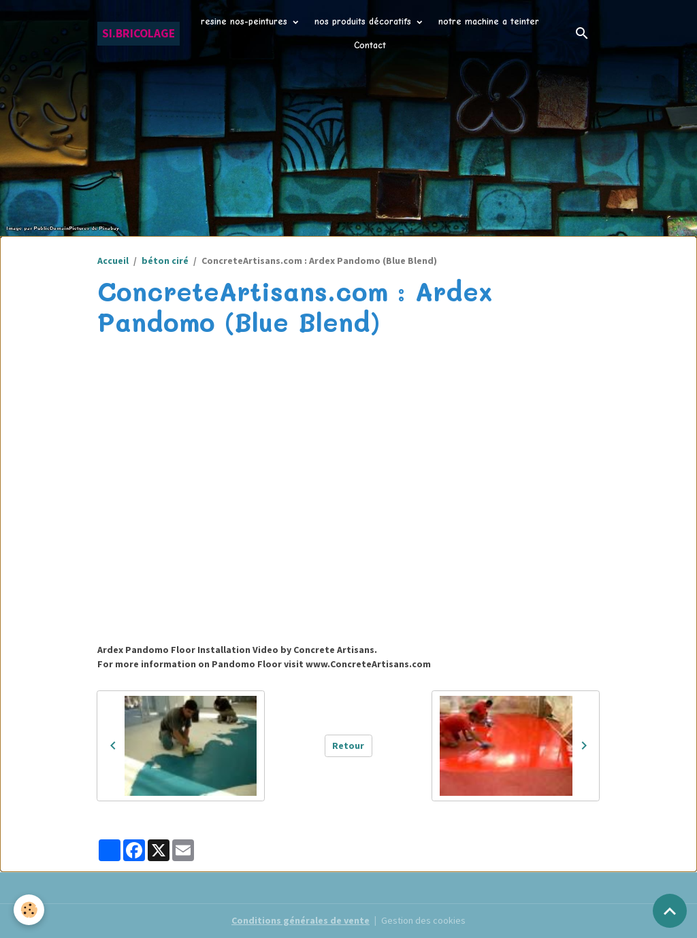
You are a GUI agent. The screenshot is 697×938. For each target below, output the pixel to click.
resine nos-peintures (246, 21)
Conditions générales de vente (300, 920)
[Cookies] (29, 909)
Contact (370, 45)
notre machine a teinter (488, 21)
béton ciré (165, 260)
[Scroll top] (670, 911)
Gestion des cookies (423, 920)
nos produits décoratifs (364, 21)
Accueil (113, 260)
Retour (348, 745)
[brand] (138, 34)
